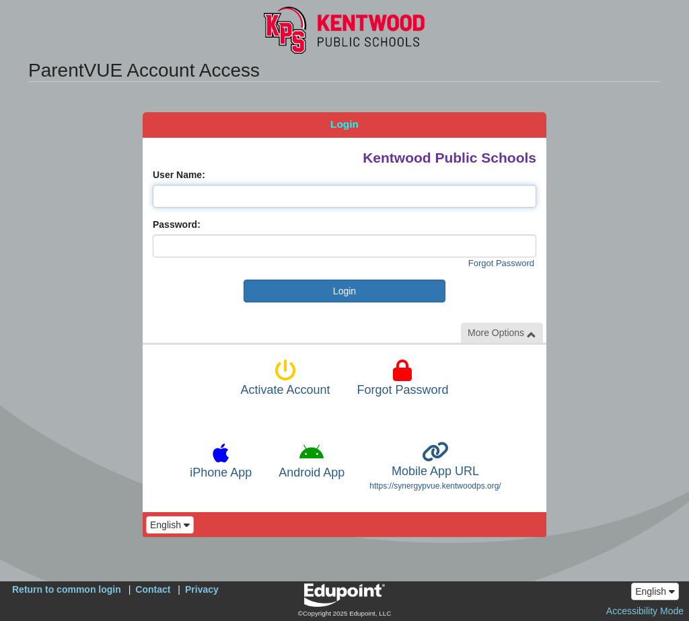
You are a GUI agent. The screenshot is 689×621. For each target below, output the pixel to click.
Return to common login (66, 589)
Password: (177, 224)
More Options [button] (502, 333)
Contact (152, 589)
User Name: (179, 174)
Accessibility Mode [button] (645, 611)
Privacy (202, 589)
